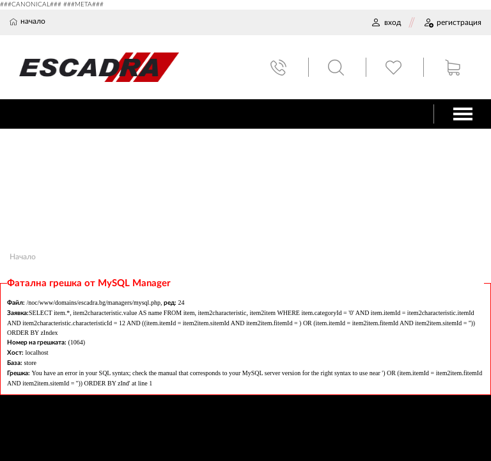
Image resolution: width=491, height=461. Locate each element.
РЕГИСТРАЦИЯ (452, 22)
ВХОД (386, 22)
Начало (23, 257)
